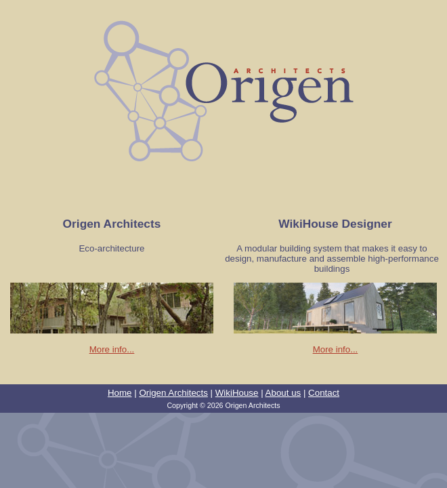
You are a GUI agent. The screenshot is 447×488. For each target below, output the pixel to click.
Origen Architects (173, 393)
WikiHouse (237, 393)
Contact (323, 393)
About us (283, 393)
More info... (112, 349)
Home (120, 393)
